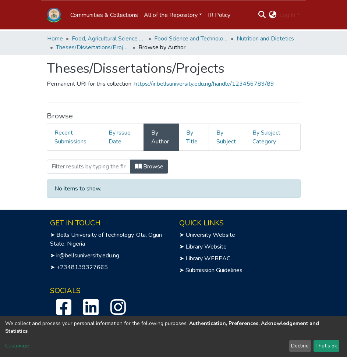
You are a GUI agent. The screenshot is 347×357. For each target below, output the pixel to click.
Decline (300, 345)
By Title (192, 137)
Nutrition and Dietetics (265, 39)
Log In (287, 15)
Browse (149, 167)
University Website (210, 235)
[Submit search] (261, 15)
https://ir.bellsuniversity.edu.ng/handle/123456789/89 (204, 84)
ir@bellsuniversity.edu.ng (87, 255)
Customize (17, 345)
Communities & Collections (104, 15)
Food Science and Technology (191, 39)
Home (55, 39)
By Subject (226, 137)
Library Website (206, 247)
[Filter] (89, 167)
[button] (272, 15)
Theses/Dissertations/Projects (93, 47)
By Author (160, 137)
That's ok (326, 345)
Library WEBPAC (207, 258)
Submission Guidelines (213, 270)
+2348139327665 (82, 267)
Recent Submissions (70, 137)
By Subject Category (266, 137)
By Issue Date (120, 137)
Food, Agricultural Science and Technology (108, 39)
